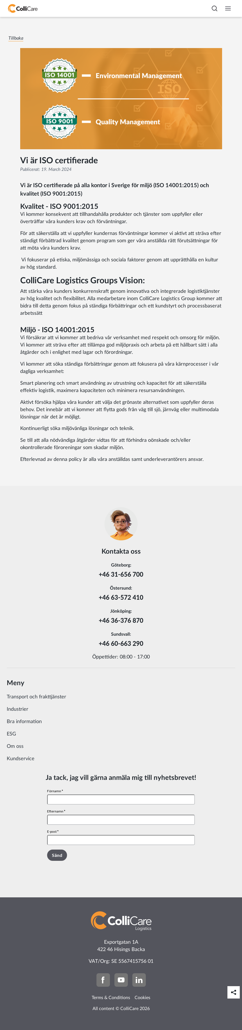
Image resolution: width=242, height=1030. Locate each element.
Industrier (17, 709)
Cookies (142, 997)
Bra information (24, 721)
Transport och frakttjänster (36, 697)
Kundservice (20, 758)
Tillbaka (15, 38)
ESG (11, 734)
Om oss (15, 746)
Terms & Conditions (111, 997)
